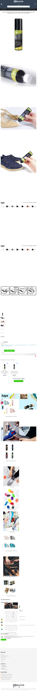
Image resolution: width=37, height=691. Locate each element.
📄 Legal (2, 660)
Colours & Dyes (4, 9)
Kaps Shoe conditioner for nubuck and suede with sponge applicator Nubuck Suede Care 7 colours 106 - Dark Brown (5, 372)
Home (1, 9)
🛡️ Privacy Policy (3, 657)
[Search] (18, 6)
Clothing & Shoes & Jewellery (11, 9)
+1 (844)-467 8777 (4, 666)
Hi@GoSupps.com (4, 669)
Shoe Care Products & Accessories (31, 9)
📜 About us (2, 654)
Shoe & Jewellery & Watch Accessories (21, 9)
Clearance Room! (4, 602)
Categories (4, 9)
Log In (18, 4)
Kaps (5, 343)
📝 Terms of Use (3, 659)
